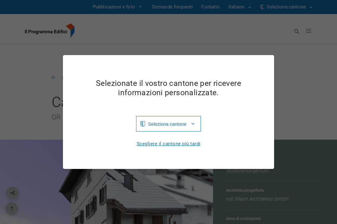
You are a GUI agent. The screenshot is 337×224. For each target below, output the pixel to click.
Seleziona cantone (167, 124)
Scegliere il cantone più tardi (169, 144)
